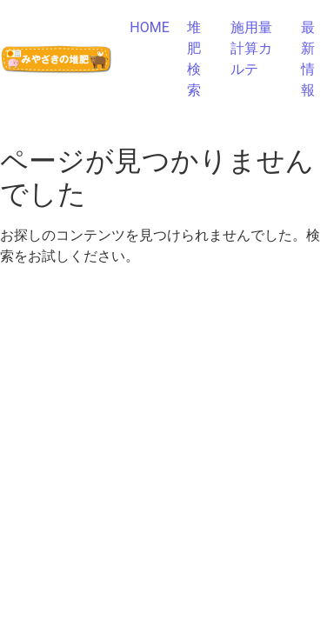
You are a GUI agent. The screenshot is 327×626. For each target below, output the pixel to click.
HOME (149, 27)
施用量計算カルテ (251, 48)
